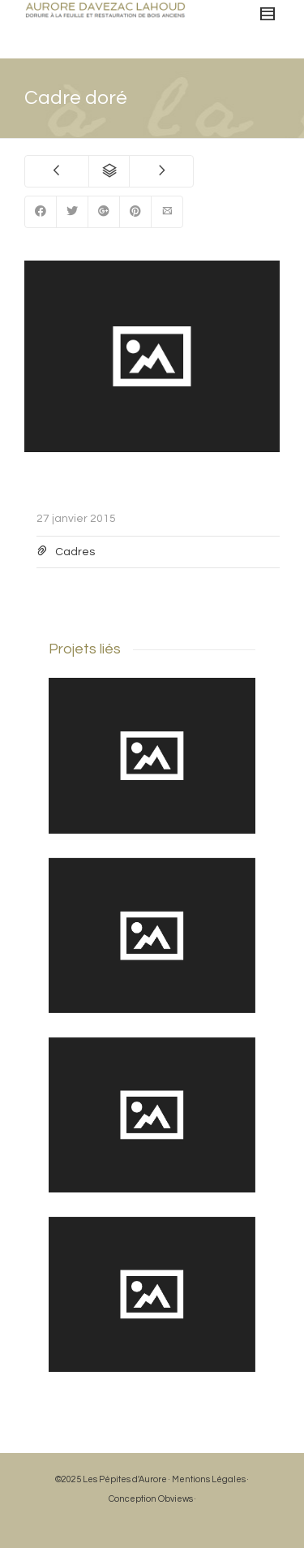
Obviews (175, 1498)
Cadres (75, 552)
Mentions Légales (209, 1479)
